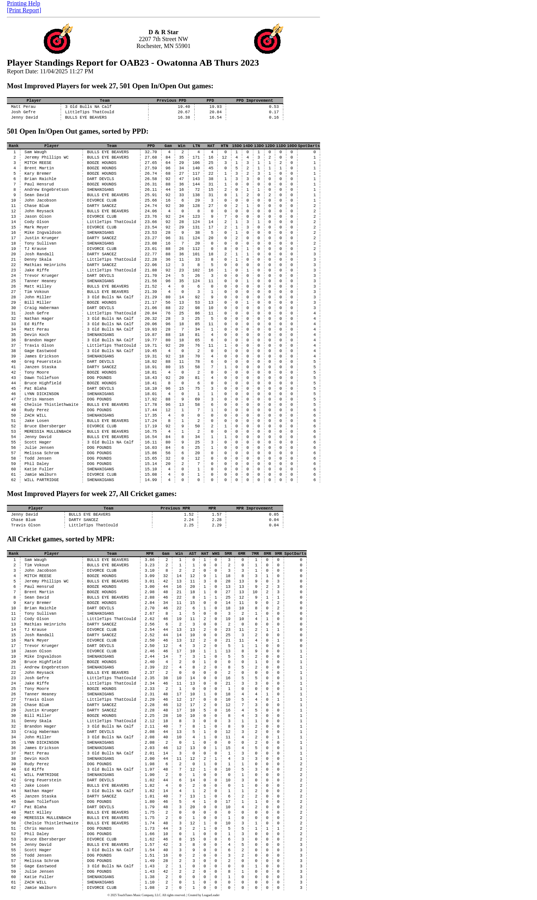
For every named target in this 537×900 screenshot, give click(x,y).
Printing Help (23, 3)
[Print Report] (24, 10)
